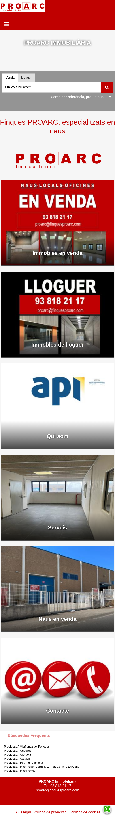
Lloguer (26, 77)
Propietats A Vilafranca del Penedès (26, 746)
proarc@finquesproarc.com (57, 790)
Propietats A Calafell (17, 758)
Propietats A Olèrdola (17, 754)
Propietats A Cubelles (17, 750)
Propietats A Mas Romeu (20, 770)
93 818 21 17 (60, 786)
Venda (10, 77)
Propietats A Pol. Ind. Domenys (23, 762)
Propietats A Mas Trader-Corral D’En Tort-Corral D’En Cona (41, 766)
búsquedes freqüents (29, 735)
